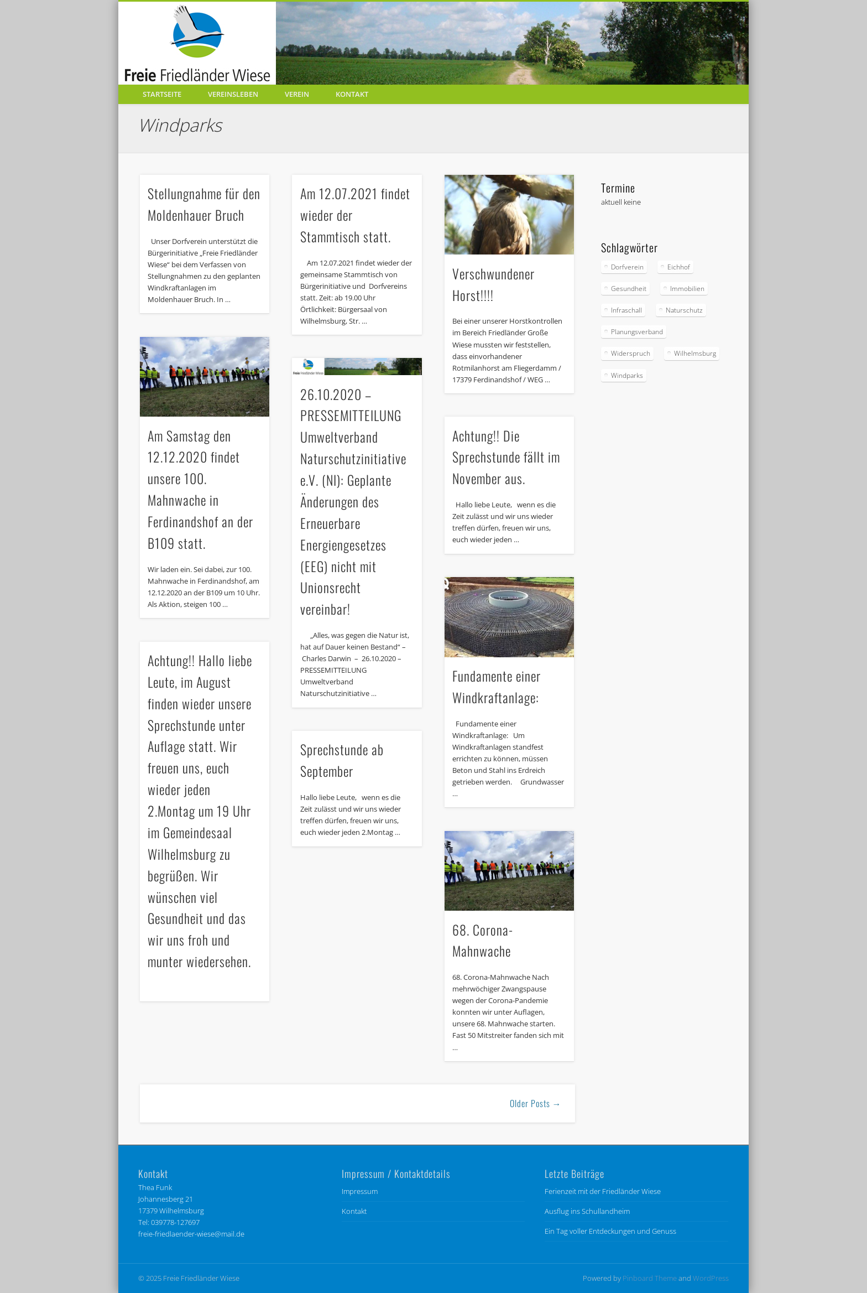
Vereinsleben (233, 94)
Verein (297, 94)
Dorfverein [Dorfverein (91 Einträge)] (627, 267)
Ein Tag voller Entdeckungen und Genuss (610, 1231)
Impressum (360, 1191)
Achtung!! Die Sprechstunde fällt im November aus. (506, 457)
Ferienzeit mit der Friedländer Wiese (603, 1191)
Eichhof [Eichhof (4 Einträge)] (678, 267)
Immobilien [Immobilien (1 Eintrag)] (687, 288)
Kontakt (352, 94)
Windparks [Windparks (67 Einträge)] (627, 375)
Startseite (162, 94)
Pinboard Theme (650, 1278)
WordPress (711, 1278)
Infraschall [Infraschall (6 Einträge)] (626, 310)
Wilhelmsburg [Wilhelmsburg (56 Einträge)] (695, 353)
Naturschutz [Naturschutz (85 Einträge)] (684, 310)
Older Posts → (536, 1103)
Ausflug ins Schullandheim (587, 1211)
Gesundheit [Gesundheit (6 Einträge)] (628, 288)
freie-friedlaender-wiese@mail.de (191, 1234)
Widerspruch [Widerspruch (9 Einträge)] (630, 353)
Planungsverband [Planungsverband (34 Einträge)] (637, 331)
